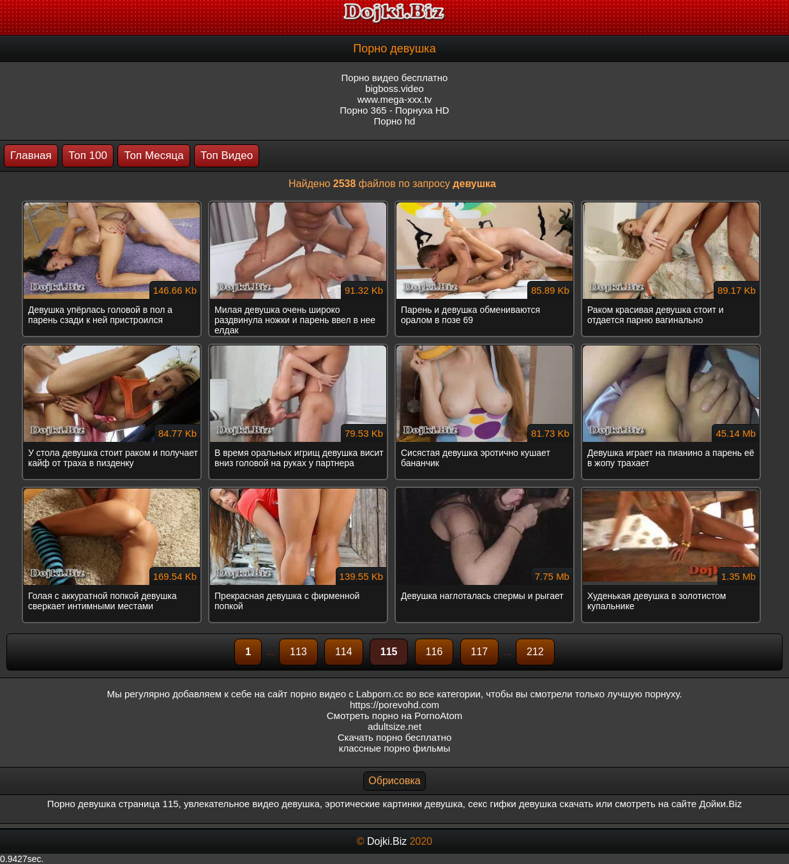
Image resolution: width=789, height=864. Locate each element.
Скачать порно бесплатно (395, 737)
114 (343, 651)
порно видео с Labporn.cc (346, 693)
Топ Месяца (153, 155)
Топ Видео (226, 155)
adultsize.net (394, 726)
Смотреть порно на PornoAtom (395, 715)
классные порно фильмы (394, 748)
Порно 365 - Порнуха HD (394, 110)
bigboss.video (394, 88)
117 (479, 651)
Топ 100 (87, 155)
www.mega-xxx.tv (394, 99)
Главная (31, 155)
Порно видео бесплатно (395, 77)
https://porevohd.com (394, 704)
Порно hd (395, 121)
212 (535, 651)
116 (434, 651)
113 (298, 651)
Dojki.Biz (387, 841)
